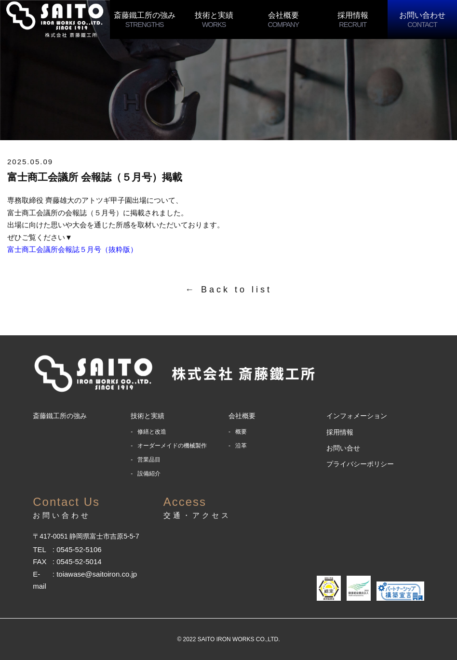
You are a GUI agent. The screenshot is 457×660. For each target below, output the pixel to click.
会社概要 (283, 19)
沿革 (241, 445)
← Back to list (228, 289)
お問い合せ (343, 448)
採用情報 (353, 19)
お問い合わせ (422, 19)
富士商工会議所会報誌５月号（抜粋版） (72, 249)
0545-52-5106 (78, 549)
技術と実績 (214, 19)
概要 (241, 431)
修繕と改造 (151, 431)
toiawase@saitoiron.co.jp (96, 574)
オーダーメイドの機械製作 (172, 445)
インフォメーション (356, 416)
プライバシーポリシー (360, 464)
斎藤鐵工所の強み (144, 19)
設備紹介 (149, 473)
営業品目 (149, 459)
